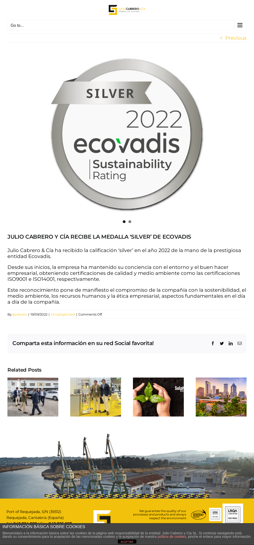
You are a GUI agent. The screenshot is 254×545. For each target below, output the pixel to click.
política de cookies (172, 537)
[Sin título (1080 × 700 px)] (127, 134)
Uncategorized (63, 314)
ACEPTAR (127, 541)
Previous (236, 38)
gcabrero (19, 314)
